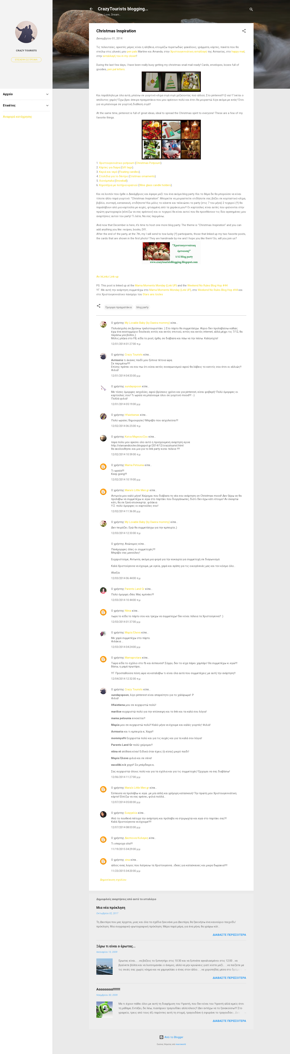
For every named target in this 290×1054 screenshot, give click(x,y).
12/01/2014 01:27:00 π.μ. (126, 344)
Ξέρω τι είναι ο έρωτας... (116, 946)
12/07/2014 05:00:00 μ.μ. (126, 802)
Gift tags (127, 167)
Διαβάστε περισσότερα (229, 934)
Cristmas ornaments (142, 176)
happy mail (238, 51)
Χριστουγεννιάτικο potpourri (116, 163)
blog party (142, 307)
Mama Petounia (134, 465)
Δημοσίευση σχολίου (113, 879)
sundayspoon (133, 386)
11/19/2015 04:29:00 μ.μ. (126, 849)
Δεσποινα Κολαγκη (136, 838)
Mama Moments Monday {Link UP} (156, 285)
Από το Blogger (171, 1037)
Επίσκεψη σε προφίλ (26, 59)
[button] (244, 31)
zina (127, 859)
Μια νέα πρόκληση (110, 907)
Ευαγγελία (131, 813)
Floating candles (129, 172)
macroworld (181, 1044)
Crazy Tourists (134, 354)
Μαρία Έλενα (133, 632)
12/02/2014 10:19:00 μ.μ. (126, 479)
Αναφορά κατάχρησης (17, 116)
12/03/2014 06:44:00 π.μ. (126, 578)
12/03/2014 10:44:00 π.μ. (126, 600)
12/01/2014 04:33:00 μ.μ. (126, 375)
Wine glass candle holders (155, 185)
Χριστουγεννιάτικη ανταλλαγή (188, 51)
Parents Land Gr (134, 589)
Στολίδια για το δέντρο (113, 176)
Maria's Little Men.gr (137, 490)
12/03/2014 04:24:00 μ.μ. (126, 647)
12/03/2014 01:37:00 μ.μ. (126, 621)
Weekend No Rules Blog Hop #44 (207, 285)
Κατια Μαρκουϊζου (136, 436)
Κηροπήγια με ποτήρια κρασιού (118, 185)
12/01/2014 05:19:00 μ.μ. (126, 404)
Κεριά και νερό (108, 172)
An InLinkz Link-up (107, 276)
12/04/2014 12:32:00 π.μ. (126, 678)
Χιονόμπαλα (106, 180)
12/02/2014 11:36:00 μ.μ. (126, 511)
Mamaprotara (133, 657)
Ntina (128, 610)
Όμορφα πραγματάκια (118, 307)
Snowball (121, 180)
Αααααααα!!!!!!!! (108, 989)
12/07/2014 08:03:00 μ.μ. (126, 827)
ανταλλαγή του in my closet (119, 56)
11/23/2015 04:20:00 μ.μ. (126, 871)
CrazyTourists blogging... (123, 8)
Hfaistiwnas (132, 414)
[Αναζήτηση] (251, 10)
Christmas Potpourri (148, 163)
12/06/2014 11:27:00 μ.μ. (126, 777)
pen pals (132, 51)
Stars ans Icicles (153, 294)
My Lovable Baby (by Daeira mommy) (147, 322)
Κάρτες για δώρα (109, 167)
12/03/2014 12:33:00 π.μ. (126, 533)
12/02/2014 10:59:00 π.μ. (126, 454)
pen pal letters (116, 69)
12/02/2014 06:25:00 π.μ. (126, 426)
